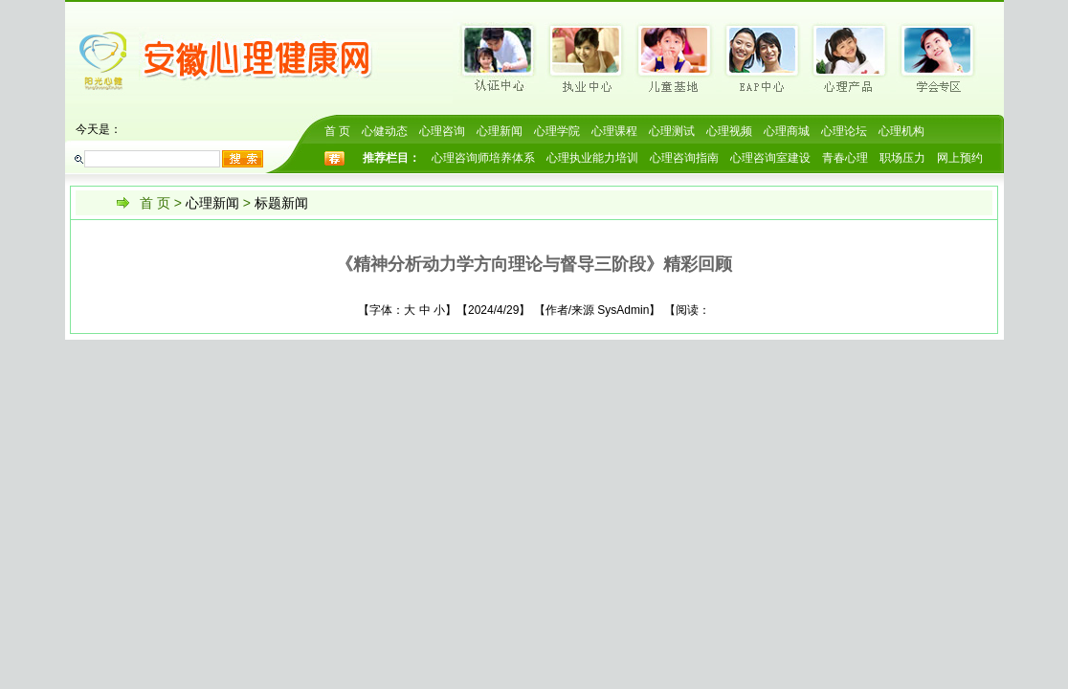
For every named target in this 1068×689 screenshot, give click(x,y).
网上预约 (960, 158)
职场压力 (902, 158)
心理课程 (614, 131)
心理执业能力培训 (592, 158)
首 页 (337, 131)
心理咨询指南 (684, 158)
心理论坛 (844, 131)
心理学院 (557, 131)
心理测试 (672, 131)
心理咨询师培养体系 (483, 158)
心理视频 (729, 131)
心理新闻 (500, 131)
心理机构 (901, 131)
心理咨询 (442, 131)
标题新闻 (281, 203)
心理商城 (787, 131)
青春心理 (845, 158)
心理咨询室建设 (770, 158)
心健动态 (385, 131)
